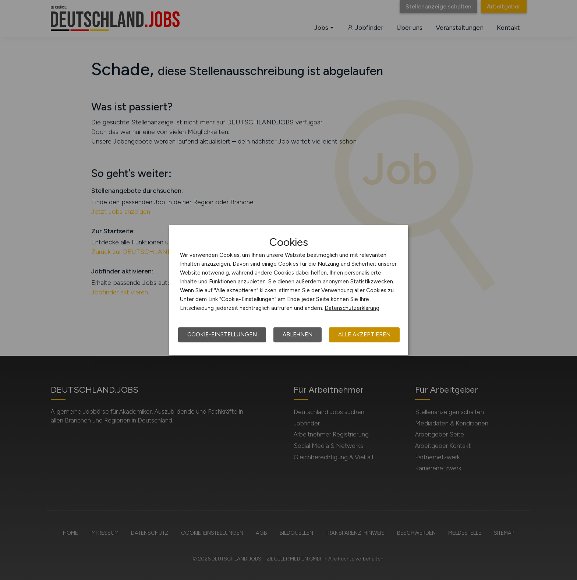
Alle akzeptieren (364, 334)
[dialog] (288, 290)
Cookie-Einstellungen (222, 334)
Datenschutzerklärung (352, 308)
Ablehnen (297, 334)
